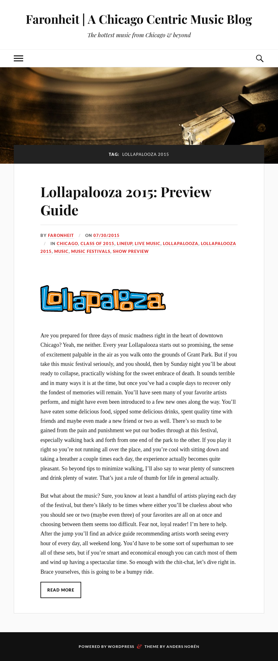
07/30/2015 (106, 235)
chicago (67, 243)
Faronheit (61, 235)
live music (147, 243)
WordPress (121, 646)
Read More (60, 589)
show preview (131, 251)
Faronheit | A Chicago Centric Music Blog (139, 19)
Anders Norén (182, 646)
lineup (124, 243)
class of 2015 (97, 243)
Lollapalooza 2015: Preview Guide (125, 200)
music (61, 251)
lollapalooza (180, 243)
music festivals (90, 251)
